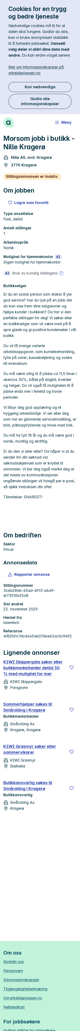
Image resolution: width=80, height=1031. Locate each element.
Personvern (13, 971)
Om (22, 998)
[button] (29, 574)
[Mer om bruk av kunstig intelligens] (61, 273)
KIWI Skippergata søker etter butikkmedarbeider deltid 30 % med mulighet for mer (33, 667)
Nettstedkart (14, 1007)
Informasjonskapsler (21, 980)
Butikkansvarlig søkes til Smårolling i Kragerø (27, 785)
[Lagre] (72, 667)
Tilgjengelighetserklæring (25, 989)
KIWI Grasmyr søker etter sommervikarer (29, 749)
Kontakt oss (13, 961)
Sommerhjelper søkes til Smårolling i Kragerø (27, 707)
